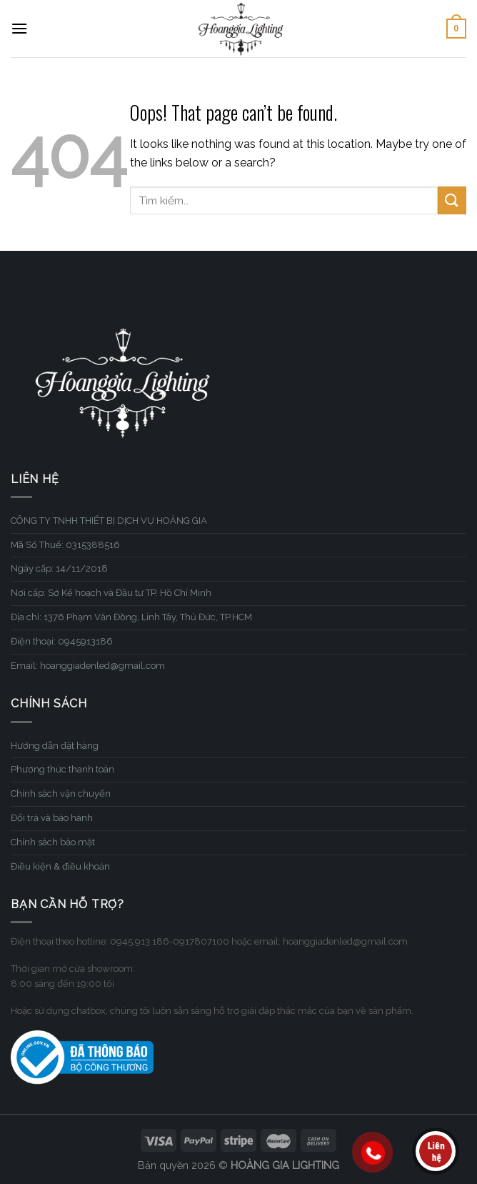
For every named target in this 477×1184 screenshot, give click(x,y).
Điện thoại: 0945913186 (62, 641)
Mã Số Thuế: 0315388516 (65, 544)
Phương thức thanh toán (62, 769)
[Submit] (452, 200)
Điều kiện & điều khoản (60, 866)
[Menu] (19, 28)
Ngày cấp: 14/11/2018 (59, 568)
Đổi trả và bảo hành (52, 817)
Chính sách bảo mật (53, 842)
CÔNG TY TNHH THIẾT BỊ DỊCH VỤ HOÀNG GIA (109, 520)
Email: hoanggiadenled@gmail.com (88, 665)
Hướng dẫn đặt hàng (55, 745)
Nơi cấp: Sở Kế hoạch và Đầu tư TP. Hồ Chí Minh (111, 592)
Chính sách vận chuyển (61, 793)
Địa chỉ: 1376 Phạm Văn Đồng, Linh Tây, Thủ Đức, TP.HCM (131, 617)
